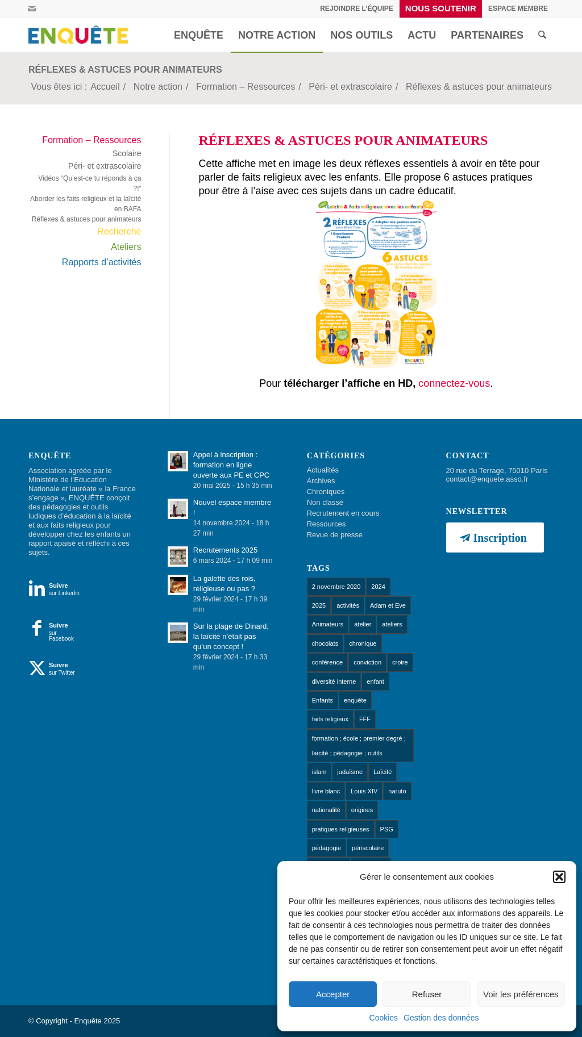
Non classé (325, 502)
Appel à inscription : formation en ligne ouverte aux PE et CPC (231, 464)
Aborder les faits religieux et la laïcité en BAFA (85, 204)
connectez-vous (454, 383)
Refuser (427, 994)
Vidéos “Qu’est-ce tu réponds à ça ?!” (89, 183)
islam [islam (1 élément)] (319, 771)
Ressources (326, 524)
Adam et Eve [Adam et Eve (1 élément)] (388, 605)
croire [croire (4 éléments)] (400, 662)
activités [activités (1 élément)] (347, 605)
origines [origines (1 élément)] (362, 809)
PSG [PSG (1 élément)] (386, 829)
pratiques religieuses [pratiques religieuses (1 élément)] (340, 829)
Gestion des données (441, 1017)
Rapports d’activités (102, 262)
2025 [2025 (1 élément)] (319, 605)
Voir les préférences (521, 994)
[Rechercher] (542, 35)
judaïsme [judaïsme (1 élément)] (350, 771)
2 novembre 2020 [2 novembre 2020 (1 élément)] (336, 586)
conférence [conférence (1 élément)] (327, 662)
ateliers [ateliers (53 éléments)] (392, 624)
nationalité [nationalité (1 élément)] (326, 809)
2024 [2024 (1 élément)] (378, 586)
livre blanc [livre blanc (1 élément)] (326, 791)
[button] (559, 877)
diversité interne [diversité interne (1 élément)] (334, 681)
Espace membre (518, 8)
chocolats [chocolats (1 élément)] (325, 643)
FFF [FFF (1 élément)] (365, 719)
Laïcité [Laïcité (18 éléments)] (382, 771)
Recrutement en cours (343, 513)
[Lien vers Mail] (31, 8)
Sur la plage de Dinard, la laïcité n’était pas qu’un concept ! (231, 636)
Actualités (323, 470)
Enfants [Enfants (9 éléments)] (322, 700)
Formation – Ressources (91, 140)
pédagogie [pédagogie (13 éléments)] (326, 847)
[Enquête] (80, 35)
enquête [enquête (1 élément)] (355, 700)
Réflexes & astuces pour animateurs (125, 69)
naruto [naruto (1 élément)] (397, 791)
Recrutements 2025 (225, 550)
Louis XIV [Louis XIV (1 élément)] (364, 791)
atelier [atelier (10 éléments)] (362, 624)
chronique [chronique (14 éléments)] (362, 643)
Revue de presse (335, 534)
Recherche (119, 231)
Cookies (383, 1017)
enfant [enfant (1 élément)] (375, 681)
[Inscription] (495, 537)
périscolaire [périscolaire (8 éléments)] (368, 847)
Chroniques (326, 491)
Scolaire (127, 153)
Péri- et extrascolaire (104, 165)
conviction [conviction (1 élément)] (367, 662)
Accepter (333, 994)
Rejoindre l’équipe (356, 8)
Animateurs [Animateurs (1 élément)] (328, 624)
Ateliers (126, 247)
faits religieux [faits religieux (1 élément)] (330, 719)
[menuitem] (357, 8)
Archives (321, 480)
